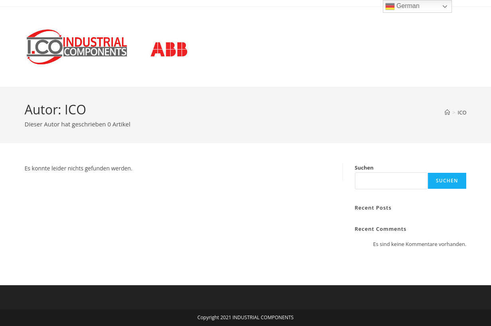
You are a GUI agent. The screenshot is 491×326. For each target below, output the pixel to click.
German (402, 6)
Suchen (364, 167)
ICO (462, 112)
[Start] (447, 112)
